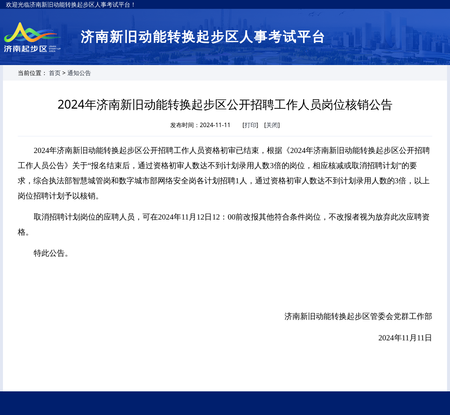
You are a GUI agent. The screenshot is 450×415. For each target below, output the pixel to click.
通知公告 (79, 73)
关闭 (272, 125)
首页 (55, 73)
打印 (250, 125)
